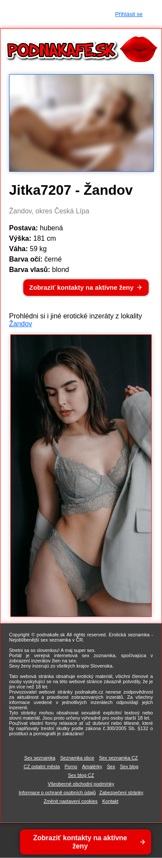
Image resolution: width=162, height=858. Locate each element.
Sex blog (129, 766)
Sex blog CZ (81, 775)
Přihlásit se (129, 14)
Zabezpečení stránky (121, 792)
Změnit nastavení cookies (71, 801)
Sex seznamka (39, 757)
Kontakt (110, 801)
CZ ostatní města (42, 766)
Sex (111, 766)
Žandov (20, 323)
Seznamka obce (77, 757)
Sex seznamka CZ (118, 757)
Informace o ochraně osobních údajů (57, 792)
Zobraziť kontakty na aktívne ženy (81, 287)
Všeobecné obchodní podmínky (81, 783)
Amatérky (92, 766)
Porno (71, 766)
